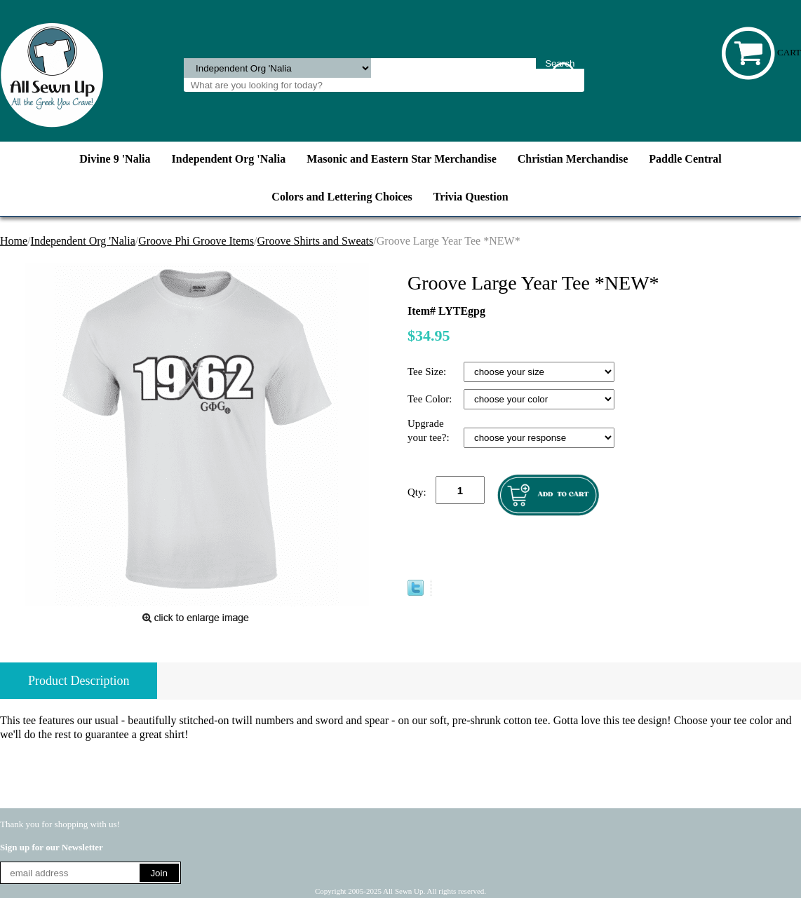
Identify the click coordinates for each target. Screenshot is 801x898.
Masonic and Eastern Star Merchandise (402, 159)
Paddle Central (685, 159)
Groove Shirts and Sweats (315, 241)
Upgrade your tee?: (430, 430)
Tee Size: (428, 371)
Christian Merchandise (573, 159)
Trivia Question (471, 197)
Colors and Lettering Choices (341, 197)
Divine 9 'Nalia (114, 159)
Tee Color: (431, 398)
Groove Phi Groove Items (196, 241)
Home (13, 241)
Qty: (417, 492)
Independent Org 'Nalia (229, 159)
